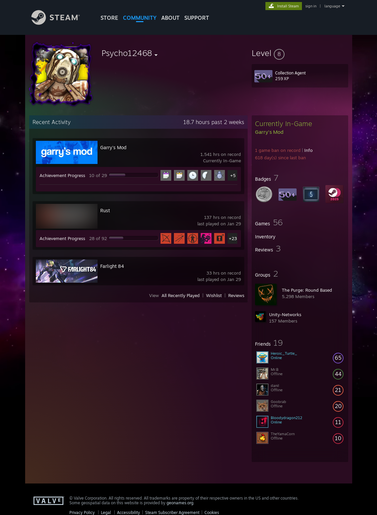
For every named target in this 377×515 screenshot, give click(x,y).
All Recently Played (181, 295)
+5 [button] (233, 175)
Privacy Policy (82, 512)
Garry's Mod (113, 147)
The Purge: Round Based (307, 290)
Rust (105, 210)
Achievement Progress (62, 175)
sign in (310, 6)
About (170, 17)
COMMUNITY (139, 17)
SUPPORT (196, 17)
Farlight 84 (112, 266)
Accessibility (128, 512)
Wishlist (214, 295)
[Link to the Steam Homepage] (60, 23)
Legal (106, 512)
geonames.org (180, 502)
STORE (109, 17)
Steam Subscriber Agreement (172, 512)
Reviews (236, 295)
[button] (300, 53)
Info (308, 150)
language (332, 6)
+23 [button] (233, 238)
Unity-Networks (285, 314)
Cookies (211, 512)
